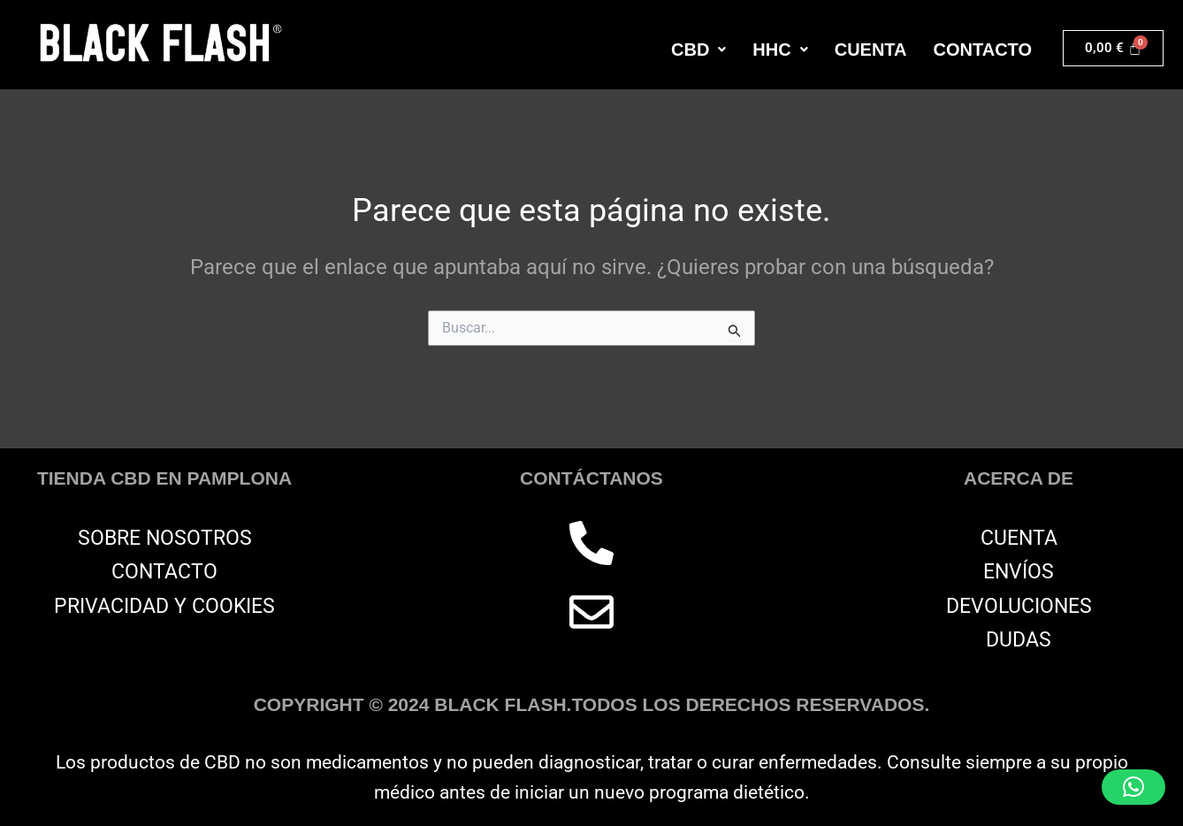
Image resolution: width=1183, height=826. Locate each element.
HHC (779, 49)
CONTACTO (983, 49)
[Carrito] (1113, 48)
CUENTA (871, 49)
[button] (698, 49)
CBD (698, 49)
